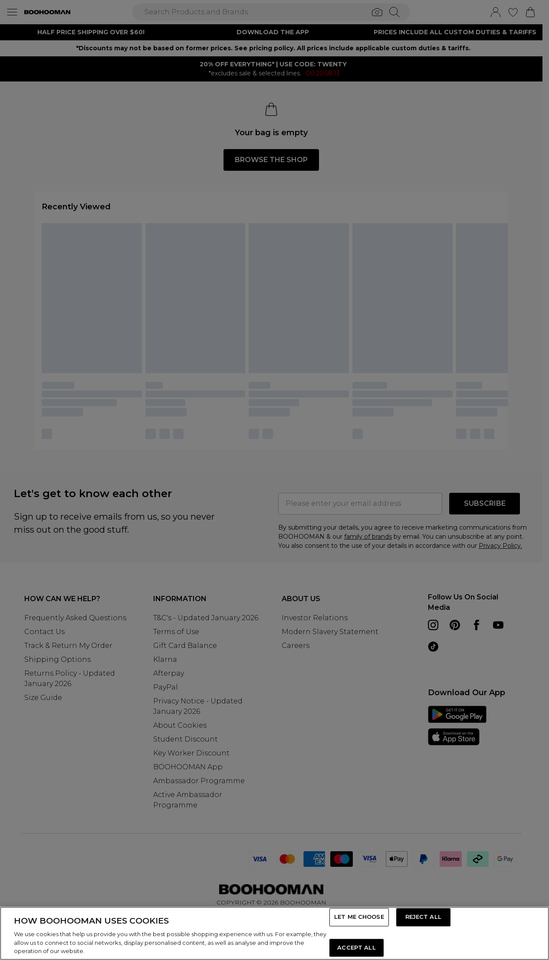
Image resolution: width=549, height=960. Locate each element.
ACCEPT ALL (356, 947)
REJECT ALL (423, 917)
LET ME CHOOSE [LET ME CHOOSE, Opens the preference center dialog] (359, 917)
